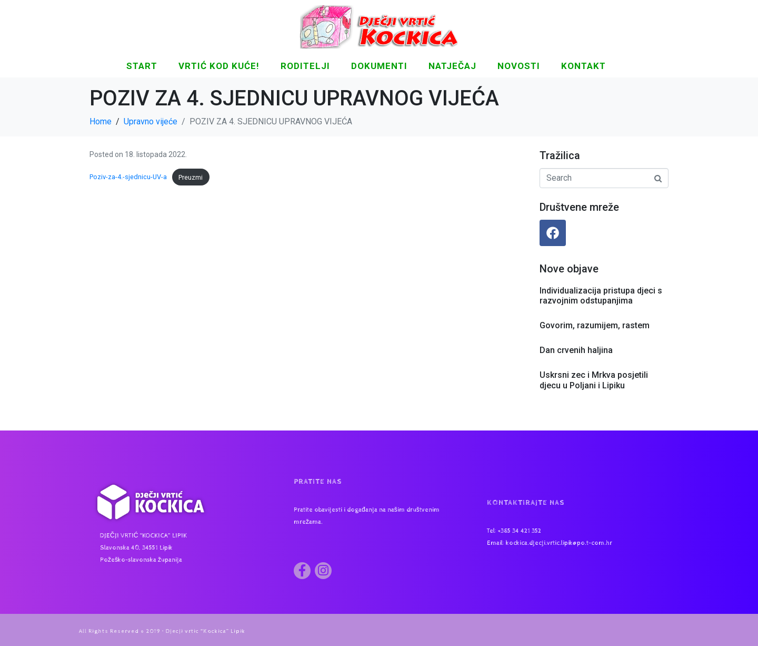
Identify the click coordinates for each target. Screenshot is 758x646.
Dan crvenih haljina (576, 350)
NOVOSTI (518, 66)
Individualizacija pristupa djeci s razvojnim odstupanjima (601, 296)
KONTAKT (583, 66)
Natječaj (452, 66)
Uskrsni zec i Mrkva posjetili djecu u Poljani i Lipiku (594, 380)
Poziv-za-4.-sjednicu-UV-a (128, 177)
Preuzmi (190, 177)
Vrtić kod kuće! (219, 66)
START (141, 66)
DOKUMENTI (379, 66)
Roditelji (305, 66)
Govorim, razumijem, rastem (595, 325)
